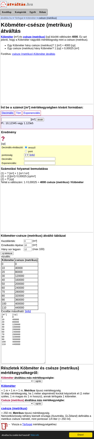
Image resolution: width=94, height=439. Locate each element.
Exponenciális (32, 113)
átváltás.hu (6, 18)
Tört (18, 113)
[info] (32, 155)
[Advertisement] (47, 79)
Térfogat (18, 18)
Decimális (7, 113)
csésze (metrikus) (34, 36)
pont (29, 151)
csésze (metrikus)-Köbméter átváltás (33, 54)
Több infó (34, 435)
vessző (30, 147)
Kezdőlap (6, 12)
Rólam (42, 12)
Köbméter (31, 18)
